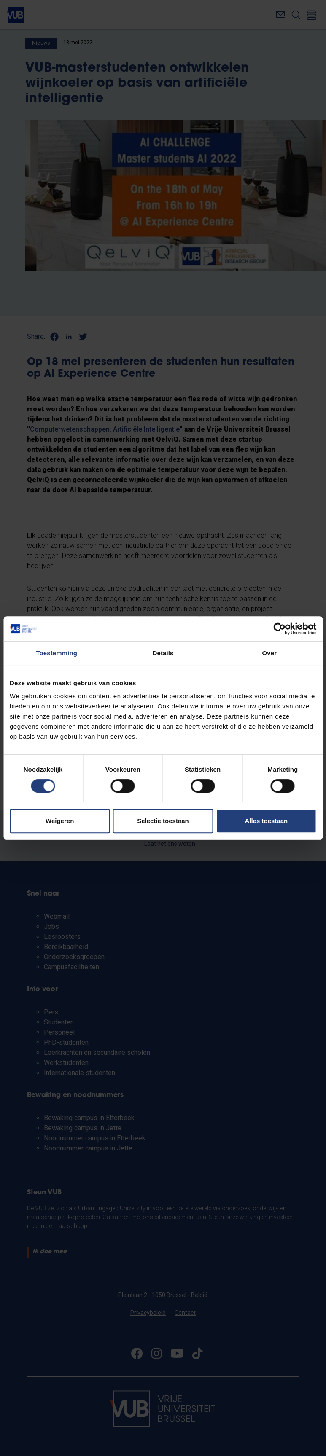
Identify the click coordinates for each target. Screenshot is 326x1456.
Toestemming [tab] (56, 653)
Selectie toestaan (163, 820)
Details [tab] (163, 653)
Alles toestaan (266, 820)
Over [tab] (269, 653)
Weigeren (60, 820)
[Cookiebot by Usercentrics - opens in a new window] (279, 628)
